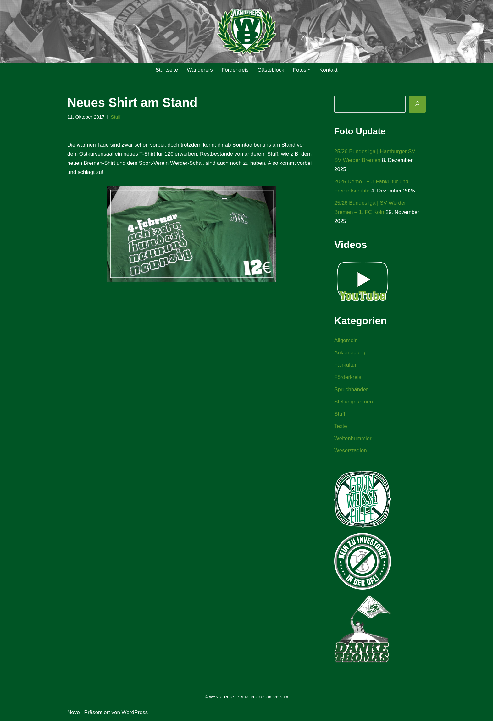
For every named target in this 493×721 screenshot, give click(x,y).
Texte (340, 426)
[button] (309, 70)
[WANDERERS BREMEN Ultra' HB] (246, 31)
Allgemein (346, 340)
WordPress (135, 712)
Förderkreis (235, 70)
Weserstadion (350, 450)
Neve (73, 712)
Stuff (115, 116)
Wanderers (200, 70)
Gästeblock (271, 70)
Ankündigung (349, 353)
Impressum (278, 697)
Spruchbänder (351, 389)
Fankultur (345, 365)
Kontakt (328, 70)
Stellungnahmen (353, 402)
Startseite (166, 70)
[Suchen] (417, 104)
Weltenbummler (353, 438)
